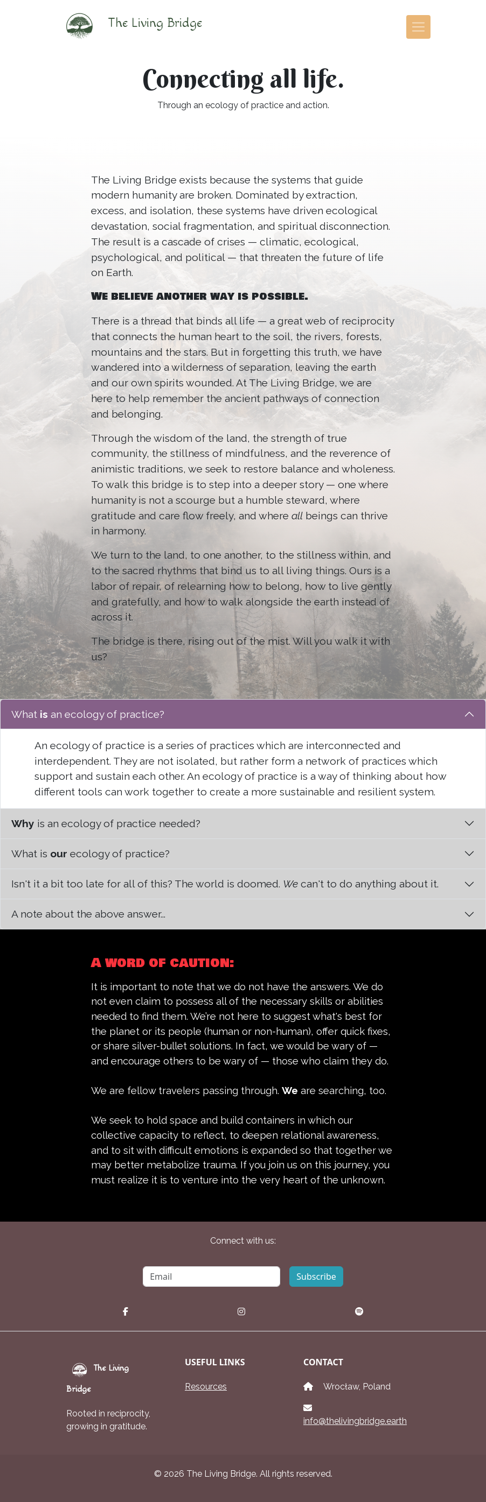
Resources (206, 1386)
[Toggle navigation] (418, 27)
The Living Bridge (128, 27)
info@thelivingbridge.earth (355, 1421)
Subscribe (316, 1276)
